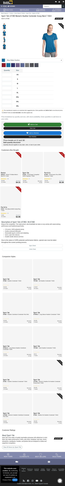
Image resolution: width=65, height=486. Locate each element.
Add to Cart (32, 124)
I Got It (15, 480)
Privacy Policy (7, 480)
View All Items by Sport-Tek (12, 447)
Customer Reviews (36, 469)
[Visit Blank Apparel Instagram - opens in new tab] (33, 480)
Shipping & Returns (23, 470)
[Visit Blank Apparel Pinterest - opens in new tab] (41, 480)
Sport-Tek (5, 15)
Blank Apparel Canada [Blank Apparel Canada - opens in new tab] (41, 483)
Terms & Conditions (54, 469)
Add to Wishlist (32, 133)
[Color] (34, 60)
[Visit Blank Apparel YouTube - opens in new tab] (37, 480)
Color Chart (32, 249)
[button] (56, 1)
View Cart (32, 128)
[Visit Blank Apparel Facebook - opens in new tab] (28, 480)
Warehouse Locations (30, 469)
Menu (4, 6)
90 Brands (11, 6)
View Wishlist (32, 136)
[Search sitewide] (52, 6)
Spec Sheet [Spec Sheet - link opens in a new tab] (32, 245)
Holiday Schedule (43, 469)
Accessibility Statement (61, 469)
